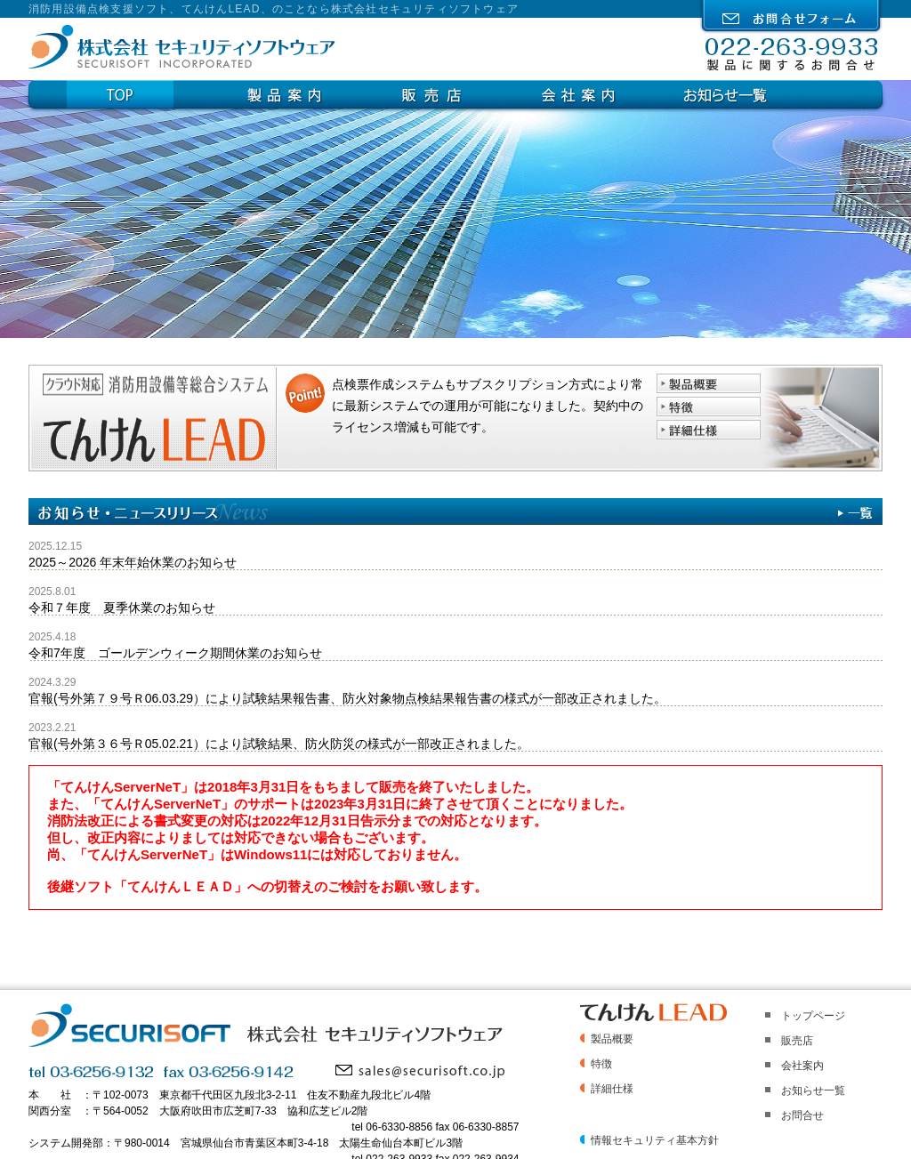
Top (149, 94)
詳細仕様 (612, 1089)
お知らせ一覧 (725, 94)
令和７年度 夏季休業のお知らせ (121, 607)
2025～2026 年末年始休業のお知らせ (132, 562)
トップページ (813, 1016)
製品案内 (304, 94)
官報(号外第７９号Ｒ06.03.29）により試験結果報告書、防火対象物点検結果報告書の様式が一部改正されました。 (347, 698)
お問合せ (802, 1115)
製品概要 (612, 1039)
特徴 (601, 1064)
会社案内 (598, 94)
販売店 (451, 94)
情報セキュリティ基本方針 (655, 1140)
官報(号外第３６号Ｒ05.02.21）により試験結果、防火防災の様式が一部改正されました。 (278, 743)
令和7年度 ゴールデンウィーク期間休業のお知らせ (175, 653)
